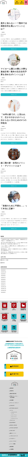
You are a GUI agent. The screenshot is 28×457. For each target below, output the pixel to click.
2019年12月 (3, 286)
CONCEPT (12, 405)
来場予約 (12, 390)
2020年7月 (3, 277)
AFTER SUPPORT (14, 427)
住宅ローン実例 (5, 260)
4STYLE (11, 410)
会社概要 (12, 400)
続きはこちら (14, 48)
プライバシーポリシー (14, 402)
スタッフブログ (13, 441)
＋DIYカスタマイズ (14, 435)
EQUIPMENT (13, 422)
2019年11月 (3, 288)
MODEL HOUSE (13, 425)
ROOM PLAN (12, 420)
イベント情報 (12, 443)
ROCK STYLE (13, 416)
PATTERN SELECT (14, 408)
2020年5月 (3, 281)
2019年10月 (3, 290)
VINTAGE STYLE (14, 418)
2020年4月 (3, 283)
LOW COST (12, 430)
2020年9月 (3, 273)
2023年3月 (3, 270)
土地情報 (12, 449)
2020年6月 (3, 279)
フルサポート (12, 438)
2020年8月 (3, 275)
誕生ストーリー (13, 433)
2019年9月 (3, 292)
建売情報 (12, 446)
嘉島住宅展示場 (13, 393)
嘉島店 (2, 35)
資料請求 (12, 388)
